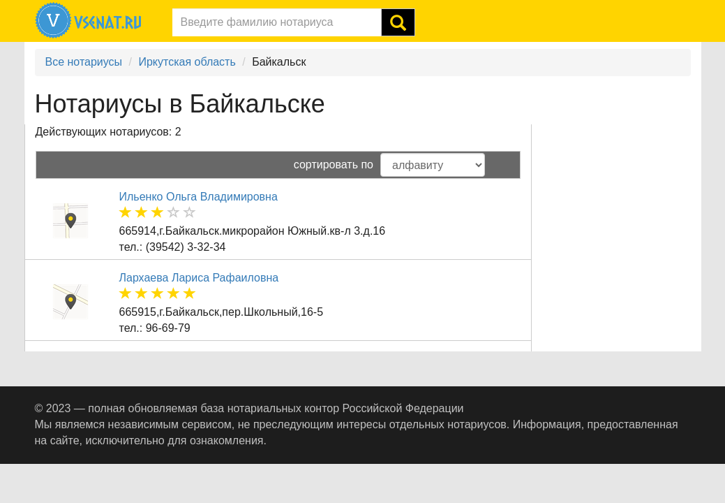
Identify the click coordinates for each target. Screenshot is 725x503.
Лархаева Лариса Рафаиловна (199, 278)
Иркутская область (186, 62)
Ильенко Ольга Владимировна (198, 197)
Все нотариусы (84, 62)
